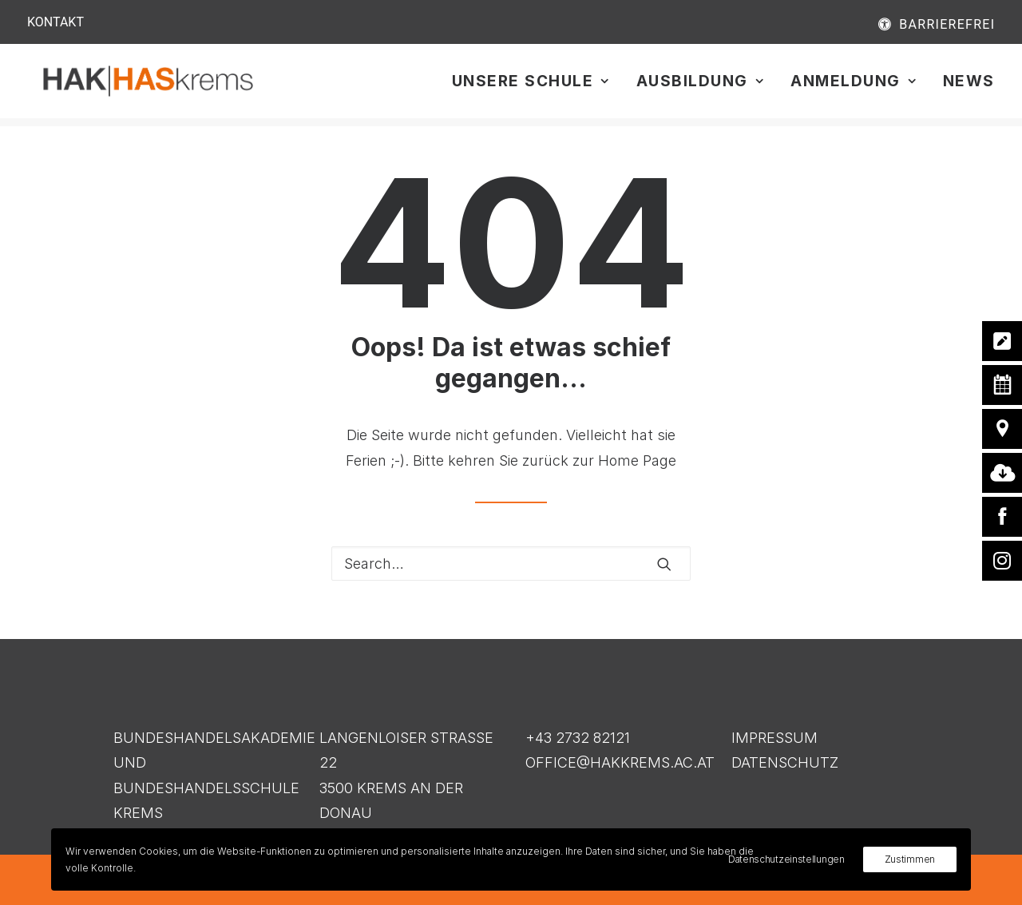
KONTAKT (55, 22)
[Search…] (511, 564)
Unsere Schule (531, 86)
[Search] (511, 564)
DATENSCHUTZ (784, 762)
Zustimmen (910, 859)
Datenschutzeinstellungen (786, 859)
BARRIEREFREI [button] (947, 24)
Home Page (637, 460)
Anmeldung (853, 86)
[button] (664, 563)
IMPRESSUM (774, 737)
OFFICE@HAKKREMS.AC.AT (620, 762)
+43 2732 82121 (577, 737)
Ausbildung (700, 86)
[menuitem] (890, 24)
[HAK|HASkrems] (162, 85)
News (969, 86)
